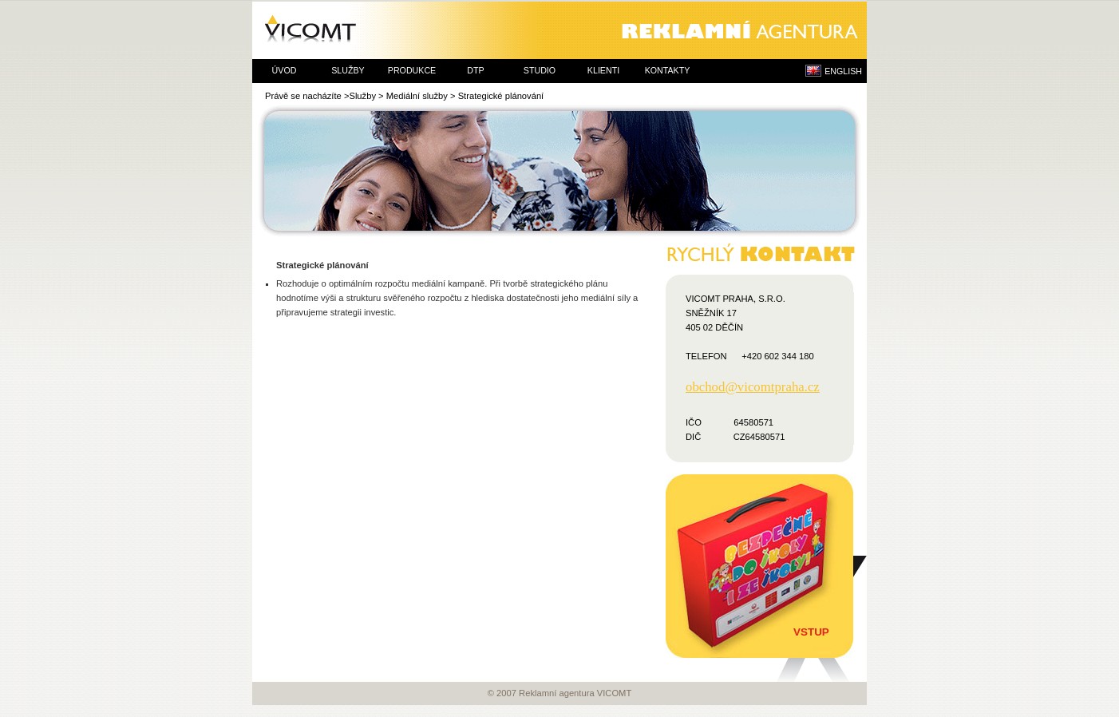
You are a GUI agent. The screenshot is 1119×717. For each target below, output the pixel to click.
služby (347, 70)
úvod (284, 70)
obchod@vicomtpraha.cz (753, 387)
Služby (362, 96)
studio (540, 70)
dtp (475, 70)
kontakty (667, 70)
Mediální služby (417, 96)
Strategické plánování (501, 96)
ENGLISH (843, 71)
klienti (603, 70)
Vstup (811, 632)
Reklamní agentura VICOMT (559, 30)
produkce (412, 70)
